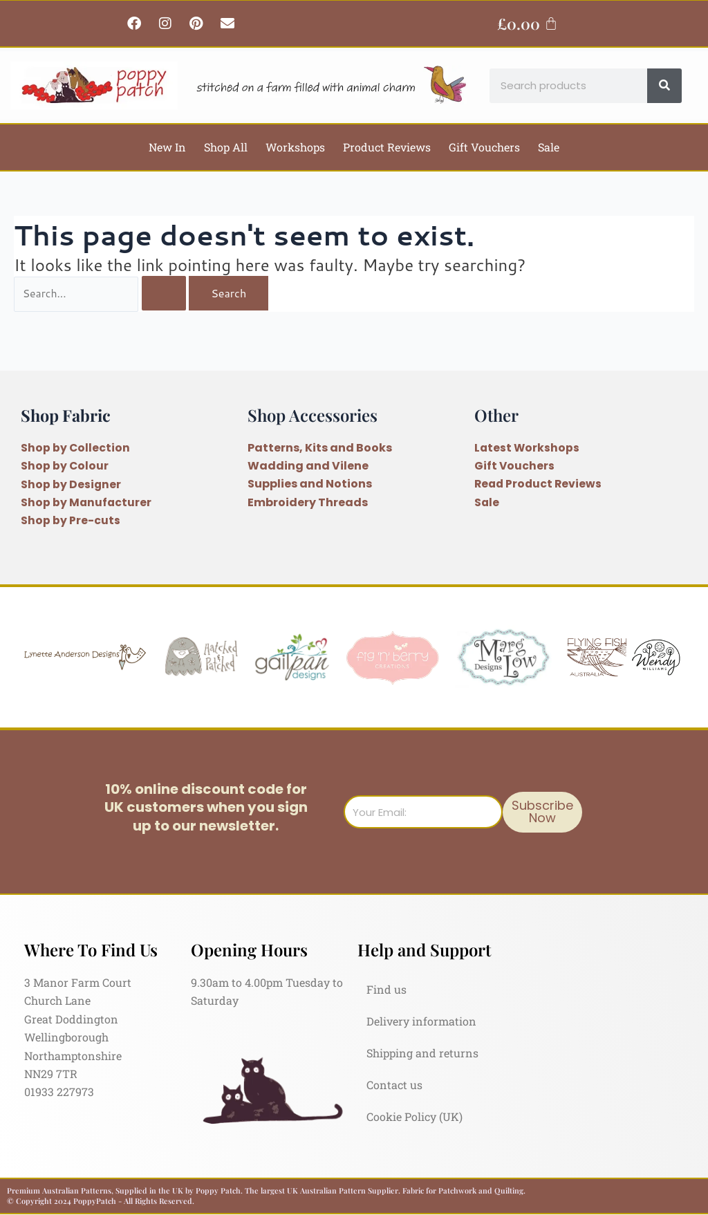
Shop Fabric (67, 415)
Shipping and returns (422, 1053)
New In (167, 147)
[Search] (664, 85)
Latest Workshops (527, 448)
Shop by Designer (71, 484)
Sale (548, 147)
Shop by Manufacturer (87, 502)
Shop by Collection (76, 448)
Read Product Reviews (539, 484)
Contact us (394, 1084)
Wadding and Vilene (308, 466)
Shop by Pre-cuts (70, 520)
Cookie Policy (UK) (414, 1116)
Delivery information (421, 1021)
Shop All (226, 147)
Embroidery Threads (308, 502)
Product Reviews (387, 147)
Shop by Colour (65, 466)
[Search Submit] (166, 294)
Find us (386, 989)
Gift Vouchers (484, 147)
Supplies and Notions (310, 484)
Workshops (295, 147)
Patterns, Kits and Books (320, 448)
